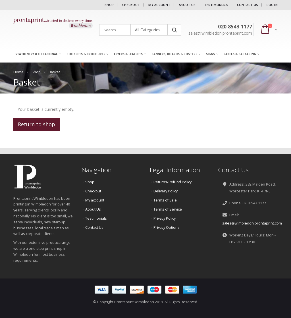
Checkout (131, 5)
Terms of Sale (165, 200)
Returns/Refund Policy (172, 182)
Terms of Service (167, 209)
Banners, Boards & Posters (174, 54)
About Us (187, 5)
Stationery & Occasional (36, 54)
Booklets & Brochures (85, 54)
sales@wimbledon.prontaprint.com (252, 223)
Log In (272, 5)
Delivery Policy (165, 191)
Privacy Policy (164, 218)
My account (159, 5)
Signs (210, 54)
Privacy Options (166, 227)
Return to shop (36, 124)
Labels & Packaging (240, 54)
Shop (109, 5)
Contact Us (247, 5)
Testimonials (216, 5)
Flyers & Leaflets (128, 54)
